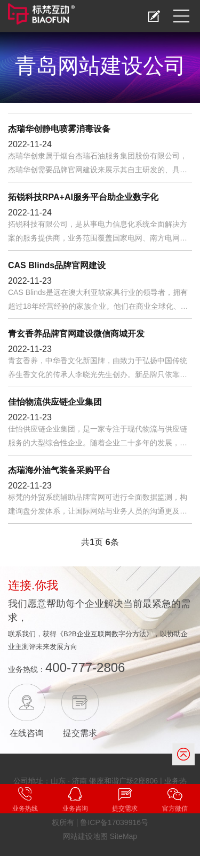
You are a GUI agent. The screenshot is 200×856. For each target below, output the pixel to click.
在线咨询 (27, 733)
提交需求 (80, 733)
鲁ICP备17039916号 (114, 822)
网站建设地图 (85, 836)
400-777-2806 (85, 667)
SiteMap (123, 836)
